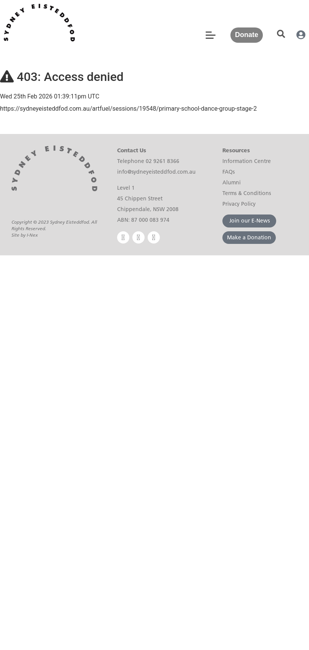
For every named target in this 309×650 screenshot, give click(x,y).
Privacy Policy (239, 203)
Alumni (231, 182)
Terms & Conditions (246, 193)
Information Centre (246, 161)
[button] (281, 34)
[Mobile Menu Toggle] (211, 35)
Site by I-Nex (24, 235)
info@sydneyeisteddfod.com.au (156, 171)
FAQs (228, 171)
